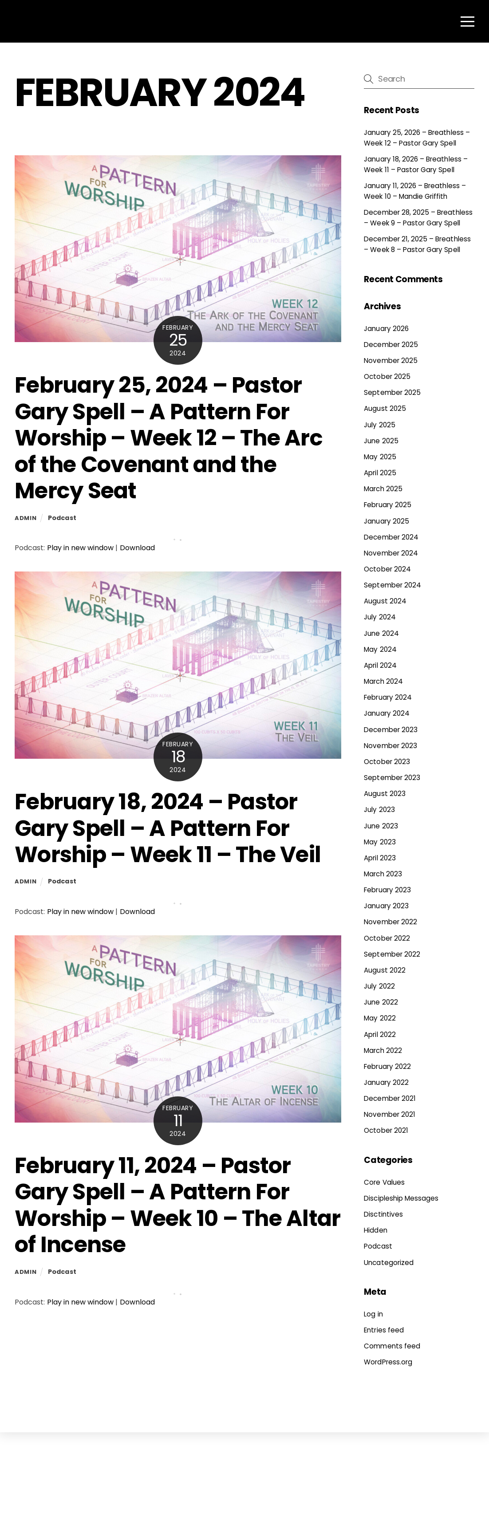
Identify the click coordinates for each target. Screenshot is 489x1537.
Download (137, 548)
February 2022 (387, 1066)
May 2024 (380, 649)
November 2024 (391, 553)
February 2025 (387, 504)
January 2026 (386, 328)
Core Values (384, 1182)
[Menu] (467, 21)
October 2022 (387, 938)
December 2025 (391, 344)
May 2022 (379, 1018)
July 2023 (379, 809)
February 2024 (388, 697)
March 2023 (383, 874)
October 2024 (387, 569)
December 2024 (391, 537)
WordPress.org (388, 1362)
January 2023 (386, 905)
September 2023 (392, 777)
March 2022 (383, 1050)
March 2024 (383, 681)
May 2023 (379, 842)
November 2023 (390, 745)
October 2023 (387, 761)
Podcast (62, 517)
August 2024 (385, 601)
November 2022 (390, 921)
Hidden (375, 1230)
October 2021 (386, 1130)
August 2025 (385, 408)
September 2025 (392, 392)
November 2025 (391, 360)
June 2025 (381, 440)
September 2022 (392, 954)
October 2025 (387, 376)
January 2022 (386, 1082)
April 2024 (380, 665)
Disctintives (383, 1214)
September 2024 (392, 585)
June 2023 (381, 826)
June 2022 (381, 1002)
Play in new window (80, 548)
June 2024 (381, 633)
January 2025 (386, 521)
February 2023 (387, 890)
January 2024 (387, 713)
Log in (373, 1314)
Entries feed (384, 1330)
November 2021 (389, 1114)
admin (25, 518)
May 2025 (380, 456)
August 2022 (385, 970)
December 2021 (390, 1098)
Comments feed (392, 1346)
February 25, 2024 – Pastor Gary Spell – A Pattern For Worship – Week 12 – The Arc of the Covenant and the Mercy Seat (169, 438)
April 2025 (380, 472)
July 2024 (379, 617)
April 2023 (379, 858)
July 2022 (379, 986)
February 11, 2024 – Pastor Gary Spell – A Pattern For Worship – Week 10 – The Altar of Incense (177, 1205)
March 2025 (383, 488)
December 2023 (391, 729)
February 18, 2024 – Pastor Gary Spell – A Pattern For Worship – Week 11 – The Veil (168, 828)
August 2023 (385, 793)
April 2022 (379, 1034)
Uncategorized (389, 1262)
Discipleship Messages (401, 1198)
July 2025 (379, 425)
